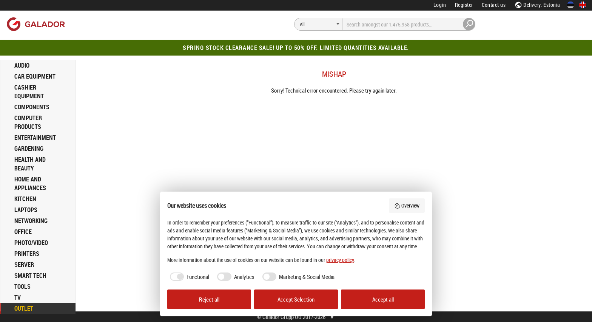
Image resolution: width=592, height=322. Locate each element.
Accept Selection (296, 299)
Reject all (209, 299)
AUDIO (21, 65)
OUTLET (23, 308)
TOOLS (22, 286)
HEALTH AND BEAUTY (30, 163)
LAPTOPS (25, 210)
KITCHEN (25, 199)
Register (464, 4)
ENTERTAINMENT (35, 137)
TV (17, 297)
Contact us (494, 4)
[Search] (318, 24)
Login (439, 4)
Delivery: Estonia (537, 4)
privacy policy (340, 259)
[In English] (582, 5)
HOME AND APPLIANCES (30, 183)
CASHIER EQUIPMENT (29, 91)
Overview (407, 205)
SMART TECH (30, 275)
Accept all (383, 299)
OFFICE (23, 232)
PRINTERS (26, 253)
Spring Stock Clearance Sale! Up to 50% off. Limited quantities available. (296, 47)
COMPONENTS (31, 107)
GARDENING (28, 148)
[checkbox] (188, 276)
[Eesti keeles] (570, 5)
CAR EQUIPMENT (34, 76)
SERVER (24, 264)
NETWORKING (31, 221)
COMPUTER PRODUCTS (28, 122)
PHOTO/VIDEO (31, 242)
